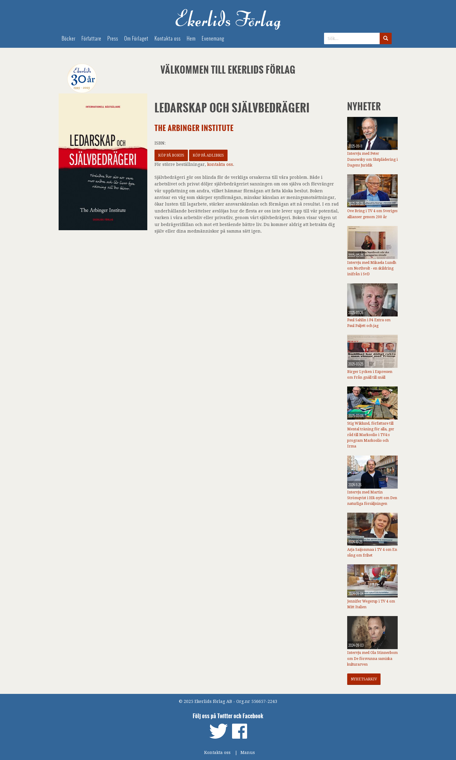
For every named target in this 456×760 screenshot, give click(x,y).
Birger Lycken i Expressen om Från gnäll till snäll (369, 375)
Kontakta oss (217, 752)
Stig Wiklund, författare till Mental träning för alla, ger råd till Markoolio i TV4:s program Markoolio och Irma (370, 435)
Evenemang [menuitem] (213, 38)
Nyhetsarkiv (364, 679)
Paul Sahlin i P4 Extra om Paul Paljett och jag (368, 323)
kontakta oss (220, 164)
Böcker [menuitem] (68, 38)
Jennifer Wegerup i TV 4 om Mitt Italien (371, 604)
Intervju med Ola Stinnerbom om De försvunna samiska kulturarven (372, 658)
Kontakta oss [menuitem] (168, 38)
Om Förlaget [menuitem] (136, 38)
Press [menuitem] (112, 38)
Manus (247, 752)
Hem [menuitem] (191, 38)
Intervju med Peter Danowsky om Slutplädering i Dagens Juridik (372, 159)
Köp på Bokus (171, 155)
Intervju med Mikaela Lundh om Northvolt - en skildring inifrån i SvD (371, 268)
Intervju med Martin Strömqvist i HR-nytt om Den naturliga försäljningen (372, 498)
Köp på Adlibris (208, 155)
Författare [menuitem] (91, 38)
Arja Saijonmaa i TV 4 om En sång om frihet (372, 552)
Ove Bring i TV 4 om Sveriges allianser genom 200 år (372, 214)
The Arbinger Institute (194, 128)
